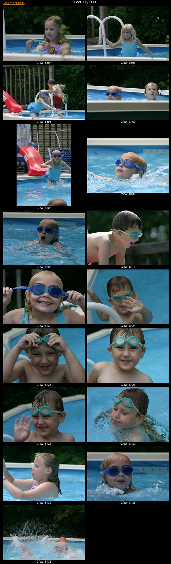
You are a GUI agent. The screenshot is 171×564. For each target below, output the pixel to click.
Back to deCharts (14, 3)
